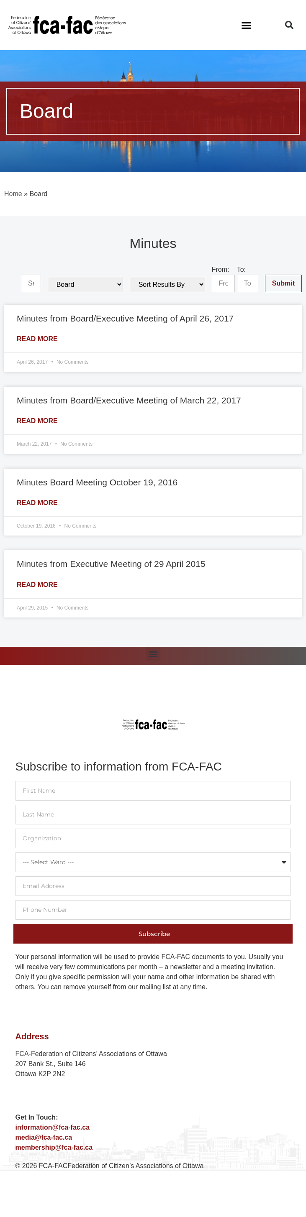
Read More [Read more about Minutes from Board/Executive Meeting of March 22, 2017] (37, 420)
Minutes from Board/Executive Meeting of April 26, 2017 (125, 318)
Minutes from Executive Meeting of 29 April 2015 (111, 564)
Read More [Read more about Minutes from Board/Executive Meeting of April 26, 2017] (37, 338)
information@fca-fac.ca (52, 1127)
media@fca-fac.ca (43, 1137)
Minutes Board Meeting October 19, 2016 (97, 482)
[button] (247, 25)
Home (13, 193)
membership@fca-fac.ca (54, 1147)
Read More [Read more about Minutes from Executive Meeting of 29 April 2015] (37, 584)
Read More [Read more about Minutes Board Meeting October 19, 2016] (37, 502)
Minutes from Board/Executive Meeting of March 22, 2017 (129, 400)
